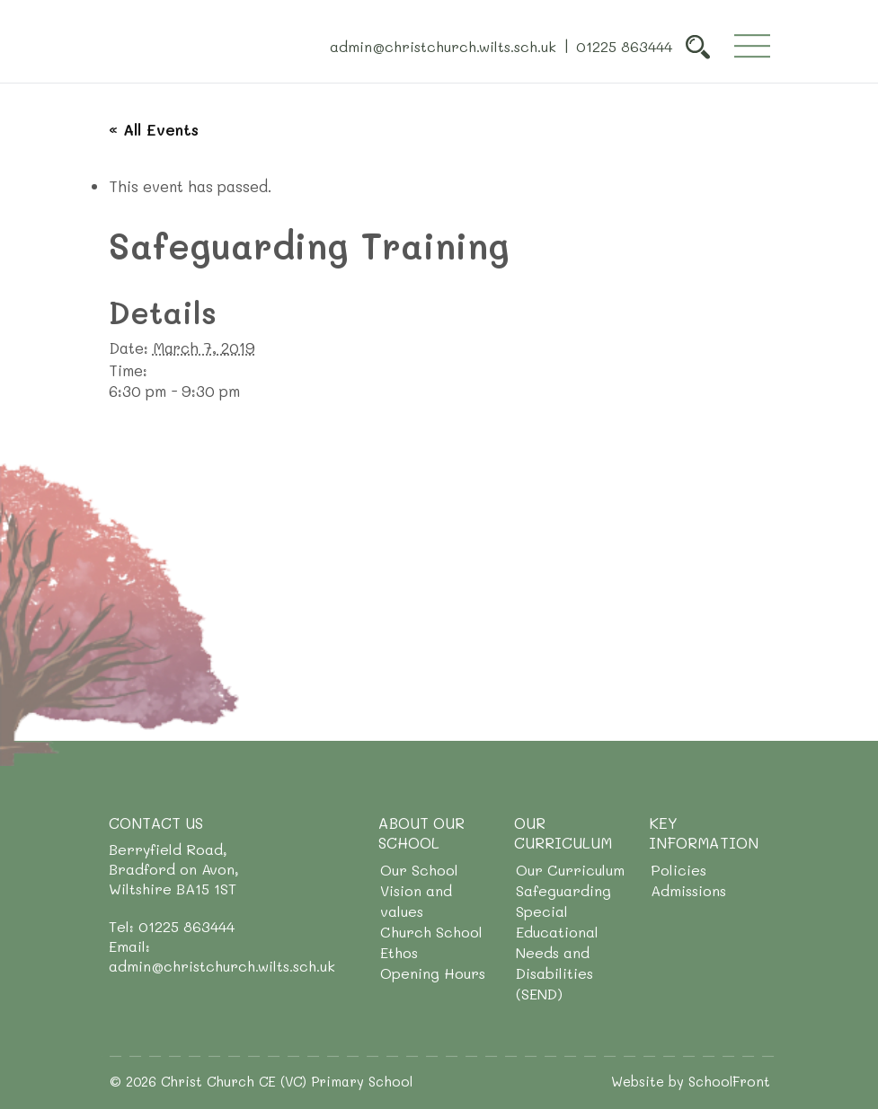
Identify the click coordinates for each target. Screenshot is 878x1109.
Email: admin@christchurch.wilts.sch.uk (222, 956)
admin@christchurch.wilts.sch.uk (443, 45)
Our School (419, 869)
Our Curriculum (570, 869)
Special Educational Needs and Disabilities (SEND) (557, 952)
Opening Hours (432, 973)
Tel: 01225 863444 (172, 926)
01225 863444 (624, 45)
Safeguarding (563, 890)
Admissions (688, 890)
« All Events (154, 129)
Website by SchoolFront (690, 1081)
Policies (678, 869)
